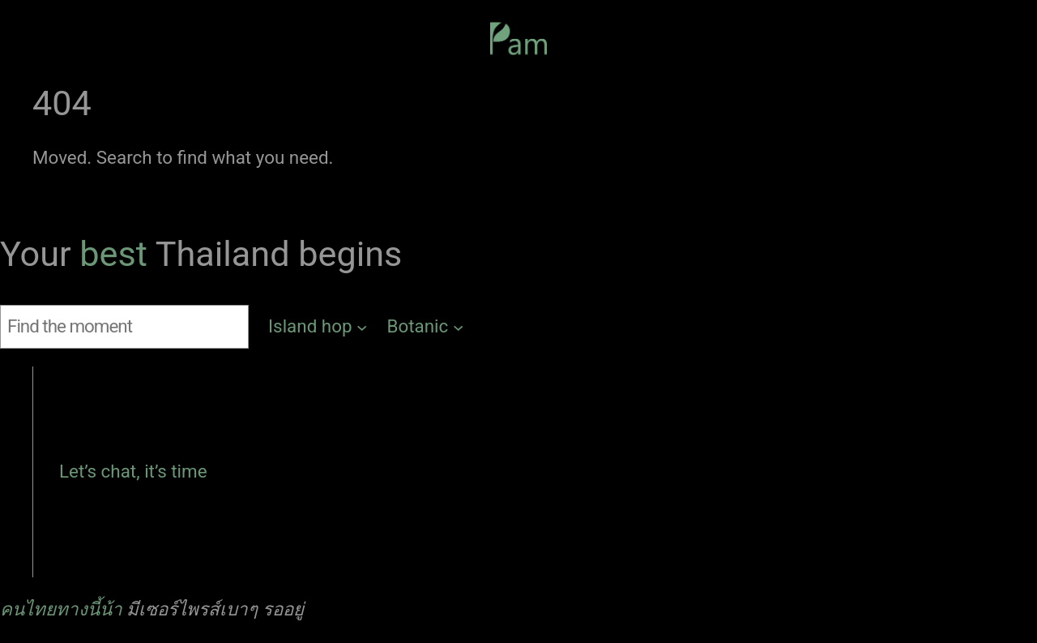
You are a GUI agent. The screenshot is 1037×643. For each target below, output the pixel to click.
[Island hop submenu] (318, 326)
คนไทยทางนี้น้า (61, 608)
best (117, 254)
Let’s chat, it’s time (133, 471)
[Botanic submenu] (425, 326)
